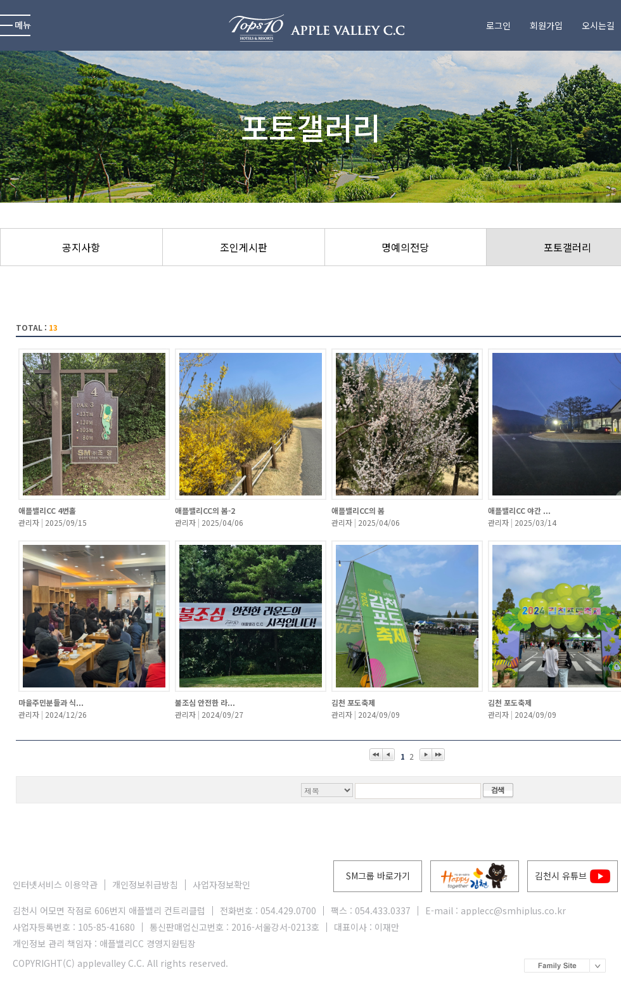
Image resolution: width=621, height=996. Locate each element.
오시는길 (598, 25)
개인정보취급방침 (145, 884)
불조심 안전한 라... (205, 702)
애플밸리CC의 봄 (358, 510)
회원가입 (546, 25)
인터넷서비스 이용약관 (55, 884)
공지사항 (81, 247)
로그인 (498, 25)
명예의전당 (405, 247)
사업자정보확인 (221, 884)
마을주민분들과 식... (51, 702)
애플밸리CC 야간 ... (519, 510)
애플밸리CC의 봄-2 (205, 510)
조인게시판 (243, 247)
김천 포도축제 (353, 702)
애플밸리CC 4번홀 (47, 510)
